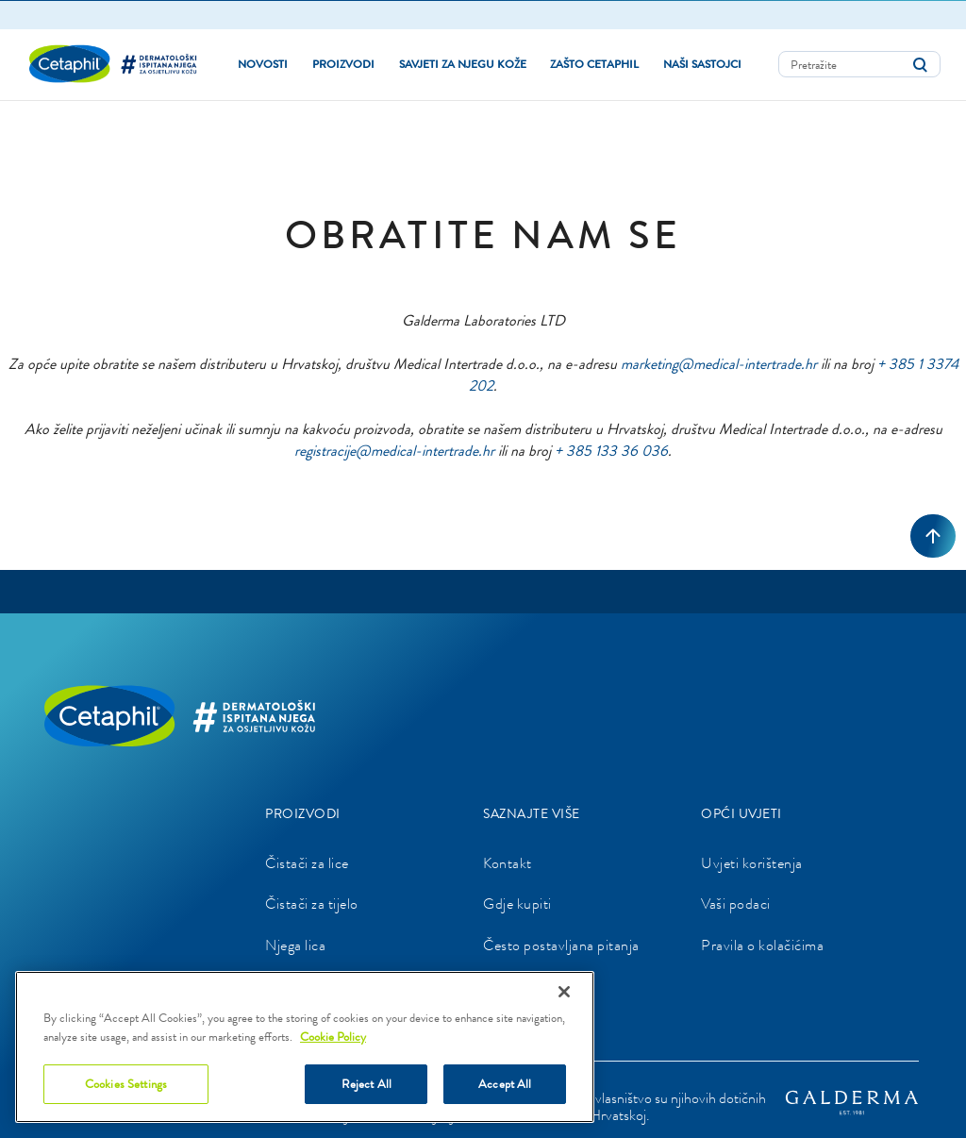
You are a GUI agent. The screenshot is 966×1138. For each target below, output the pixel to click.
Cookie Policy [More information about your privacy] (333, 1037)
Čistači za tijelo (311, 903)
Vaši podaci (736, 903)
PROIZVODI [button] (343, 63)
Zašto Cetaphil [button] (594, 63)
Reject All (366, 1084)
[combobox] (859, 63)
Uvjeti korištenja (752, 862)
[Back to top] (933, 535)
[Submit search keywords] (919, 64)
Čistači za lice (307, 862)
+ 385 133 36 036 (611, 449)
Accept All (504, 1084)
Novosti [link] (263, 63)
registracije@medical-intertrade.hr (394, 449)
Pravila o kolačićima (762, 944)
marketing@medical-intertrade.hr (719, 363)
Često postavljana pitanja (561, 944)
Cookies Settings (126, 1084)
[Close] (564, 991)
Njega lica (295, 944)
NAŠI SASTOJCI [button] (702, 63)
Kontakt (507, 862)
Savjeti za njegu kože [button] (462, 63)
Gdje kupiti (517, 903)
